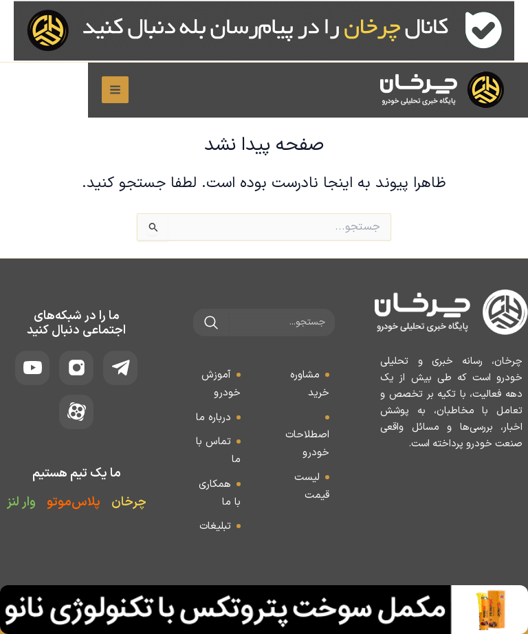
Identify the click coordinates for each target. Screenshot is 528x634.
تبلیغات (215, 526)
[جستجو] (211, 322)
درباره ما (213, 418)
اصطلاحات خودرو (307, 444)
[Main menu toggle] (27, 91)
